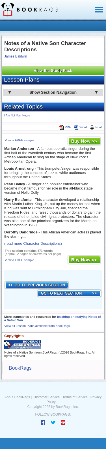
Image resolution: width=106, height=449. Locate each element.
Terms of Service (75, 397)
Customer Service (46, 397)
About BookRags (17, 397)
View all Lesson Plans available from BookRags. (37, 325)
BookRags (20, 368)
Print (96, 127)
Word (80, 127)
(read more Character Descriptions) (33, 243)
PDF (65, 127)
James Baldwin (15, 56)
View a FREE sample (19, 140)
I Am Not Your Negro (17, 115)
